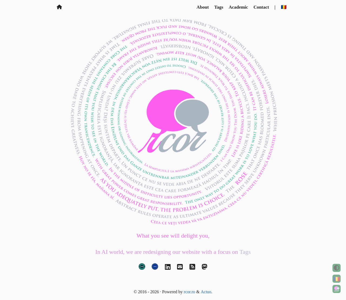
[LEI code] (142, 268)
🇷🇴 (336, 279)
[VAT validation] (155, 268)
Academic (238, 7)
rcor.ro (189, 291)
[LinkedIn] (168, 268)
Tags (218, 7)
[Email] (180, 268)
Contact (261, 7)
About (203, 7)
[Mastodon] (204, 268)
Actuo (206, 291)
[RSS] (192, 268)
